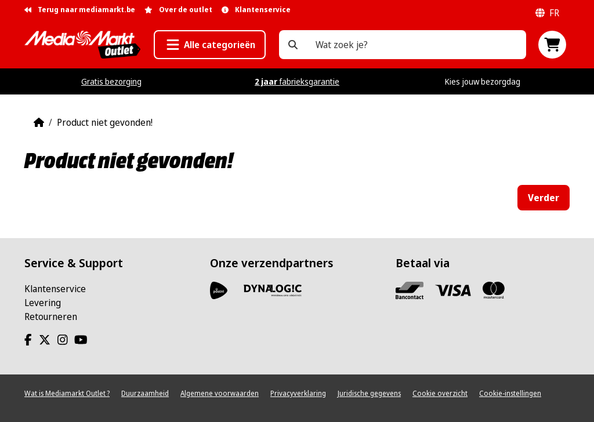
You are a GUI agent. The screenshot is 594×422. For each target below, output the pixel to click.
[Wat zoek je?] (293, 44)
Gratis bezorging (111, 81)
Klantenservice (55, 288)
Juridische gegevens (369, 393)
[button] (210, 44)
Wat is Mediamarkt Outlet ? (67, 393)
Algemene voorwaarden (219, 393)
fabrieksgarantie (297, 81)
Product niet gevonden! (105, 122)
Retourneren (50, 316)
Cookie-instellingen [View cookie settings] (510, 393)
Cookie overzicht (440, 393)
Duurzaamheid (145, 393)
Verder (543, 197)
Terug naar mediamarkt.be (79, 9)
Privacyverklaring (298, 393)
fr (547, 12)
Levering (42, 302)
